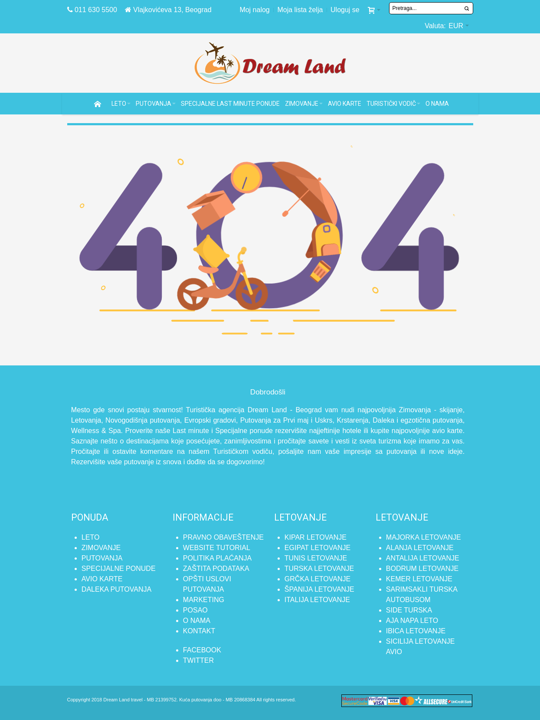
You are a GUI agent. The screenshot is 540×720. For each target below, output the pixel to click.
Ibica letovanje (415, 631)
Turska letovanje (319, 568)
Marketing (203, 599)
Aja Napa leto (412, 620)
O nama (196, 620)
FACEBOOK (202, 650)
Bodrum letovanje (422, 568)
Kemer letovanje (419, 579)
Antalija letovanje (422, 558)
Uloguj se (345, 9)
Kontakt (199, 631)
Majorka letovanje (423, 537)
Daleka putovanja (116, 589)
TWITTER (198, 660)
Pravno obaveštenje (223, 537)
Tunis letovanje (316, 558)
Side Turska (409, 610)
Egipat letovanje (317, 547)
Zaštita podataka (216, 568)
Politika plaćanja (217, 558)
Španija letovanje (319, 589)
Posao (195, 610)
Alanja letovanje (420, 547)
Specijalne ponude (119, 568)
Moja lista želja (300, 9)
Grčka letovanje (317, 579)
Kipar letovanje (316, 537)
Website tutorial (216, 547)
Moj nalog (254, 9)
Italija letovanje (317, 599)
